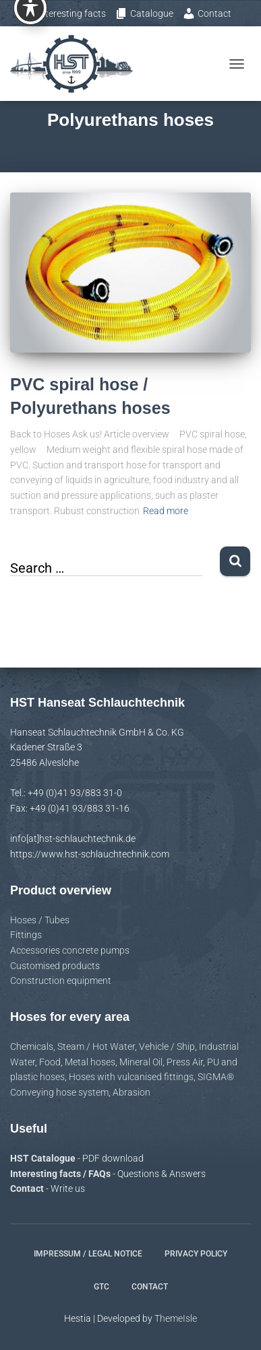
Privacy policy (196, 1253)
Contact (206, 13)
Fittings (26, 934)
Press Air (185, 1062)
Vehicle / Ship (167, 1046)
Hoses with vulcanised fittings (131, 1076)
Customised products (55, 965)
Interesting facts (66, 13)
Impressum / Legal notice (88, 1253)
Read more (165, 510)
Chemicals (31, 1046)
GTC (101, 1286)
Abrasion (131, 1092)
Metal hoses (90, 1062)
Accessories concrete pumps (69, 950)
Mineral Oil (141, 1062)
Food (50, 1062)
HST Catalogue (44, 1158)
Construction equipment (60, 980)
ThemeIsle (175, 1318)
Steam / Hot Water (96, 1046)
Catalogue (144, 13)
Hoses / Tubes (39, 920)
